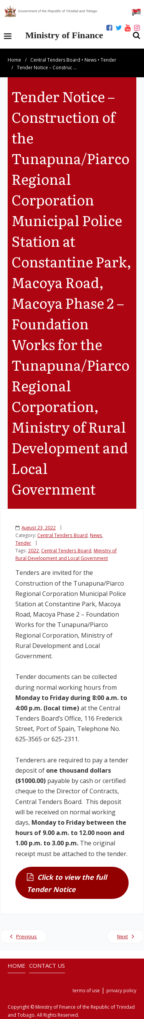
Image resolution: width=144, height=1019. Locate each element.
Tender (108, 60)
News (90, 60)
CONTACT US (47, 965)
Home (14, 60)
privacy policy (121, 990)
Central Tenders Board (55, 60)
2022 (33, 550)
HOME (16, 965)
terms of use (86, 990)
